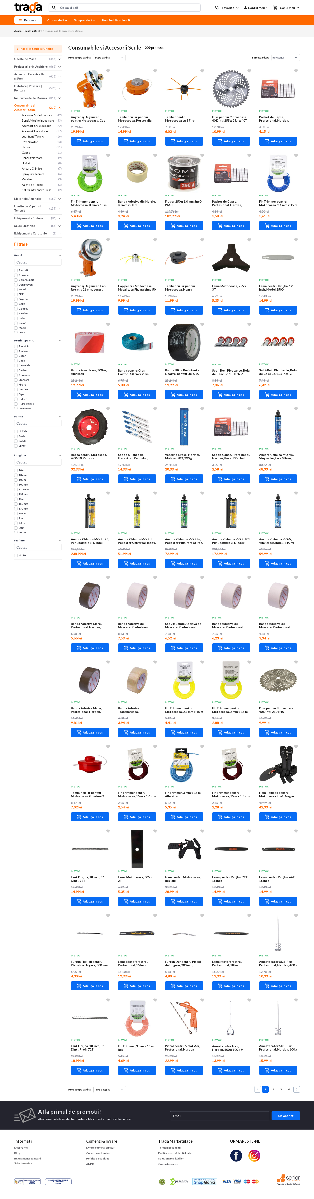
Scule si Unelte (33, 31)
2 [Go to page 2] (273, 1089)
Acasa (17, 31)
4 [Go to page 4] (289, 1089)
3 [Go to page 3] (281, 1089)
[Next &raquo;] (296, 1089)
